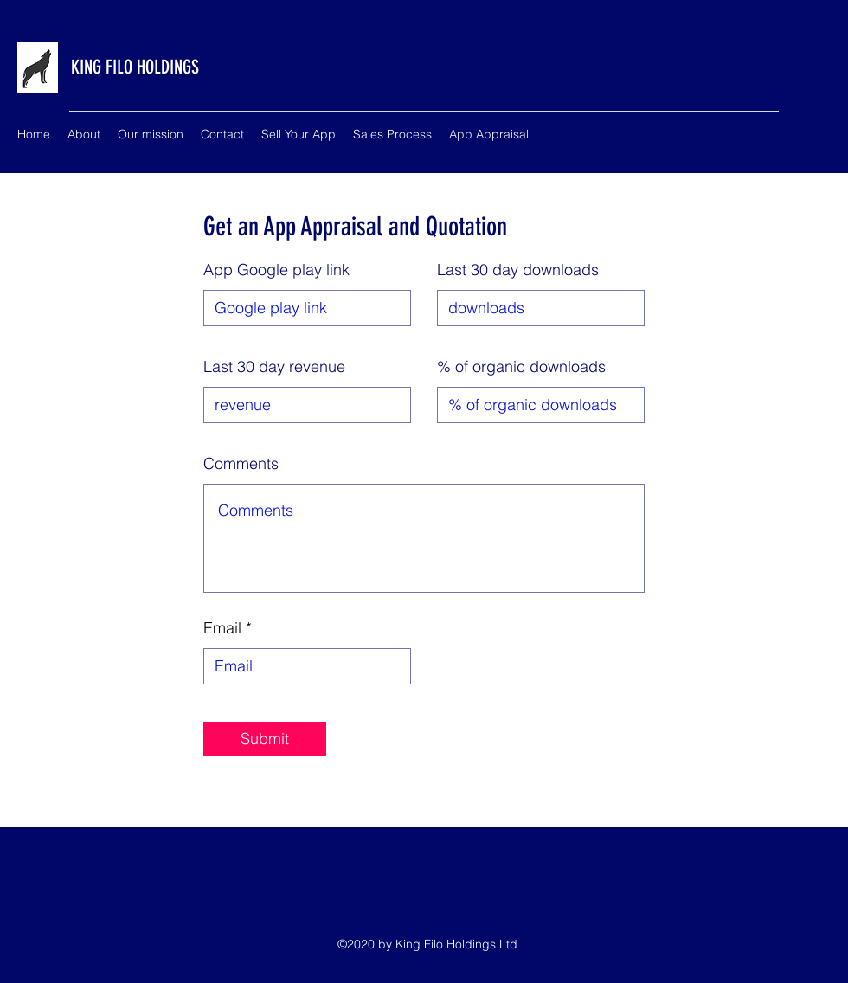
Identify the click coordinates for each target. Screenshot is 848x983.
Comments (241, 464)
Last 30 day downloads (518, 270)
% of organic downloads (521, 367)
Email (222, 628)
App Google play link (276, 270)
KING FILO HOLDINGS (135, 67)
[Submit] (264, 739)
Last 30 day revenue (274, 367)
